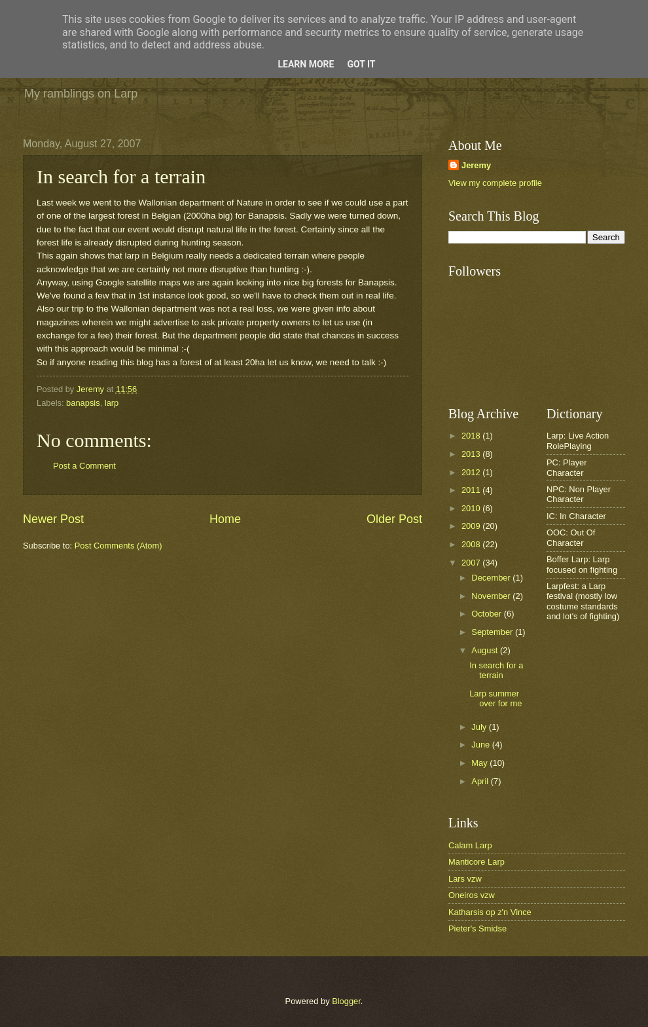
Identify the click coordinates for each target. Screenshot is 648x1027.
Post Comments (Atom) (118, 545)
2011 (471, 490)
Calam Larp (470, 845)
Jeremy (476, 165)
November (492, 596)
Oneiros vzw (471, 895)
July (479, 727)
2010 (471, 508)
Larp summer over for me (495, 698)
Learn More (306, 64)
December (492, 578)
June (481, 744)
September (493, 632)
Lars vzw (465, 879)
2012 (471, 472)
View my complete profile (495, 183)
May (480, 763)
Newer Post (53, 519)
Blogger (346, 1001)
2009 (471, 526)
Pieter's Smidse (477, 928)
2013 (471, 454)
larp (111, 403)
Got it (361, 64)
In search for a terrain (496, 670)
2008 (471, 544)
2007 (471, 563)
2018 (471, 436)
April (480, 781)
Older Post (394, 519)
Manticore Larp (476, 862)
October (487, 614)
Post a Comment (84, 466)
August (485, 650)
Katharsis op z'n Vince (489, 912)
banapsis (83, 403)
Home (225, 519)
